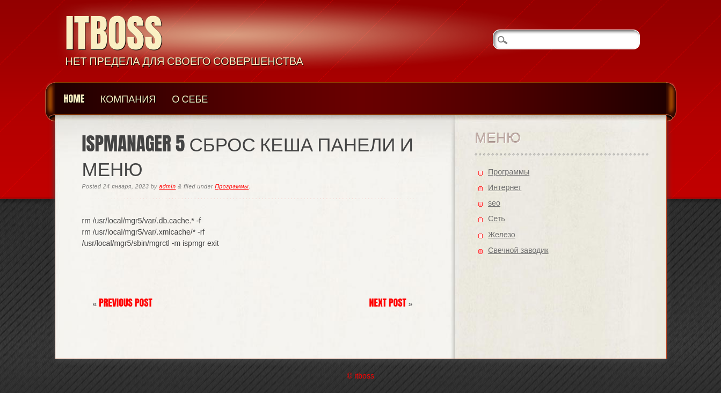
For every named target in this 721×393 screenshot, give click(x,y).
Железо (501, 234)
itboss (114, 33)
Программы (232, 186)
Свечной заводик (518, 250)
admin (167, 186)
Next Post (387, 302)
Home (74, 98)
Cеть (496, 218)
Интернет (504, 187)
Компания (128, 98)
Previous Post (125, 302)
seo (494, 203)
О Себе (190, 98)
